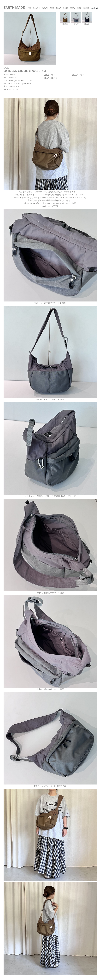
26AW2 (36, 8)
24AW (72, 8)
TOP (29, 8)
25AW (58, 8)
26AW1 (44, 8)
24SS (79, 8)
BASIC (86, 8)
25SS (65, 8)
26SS (52, 8)
